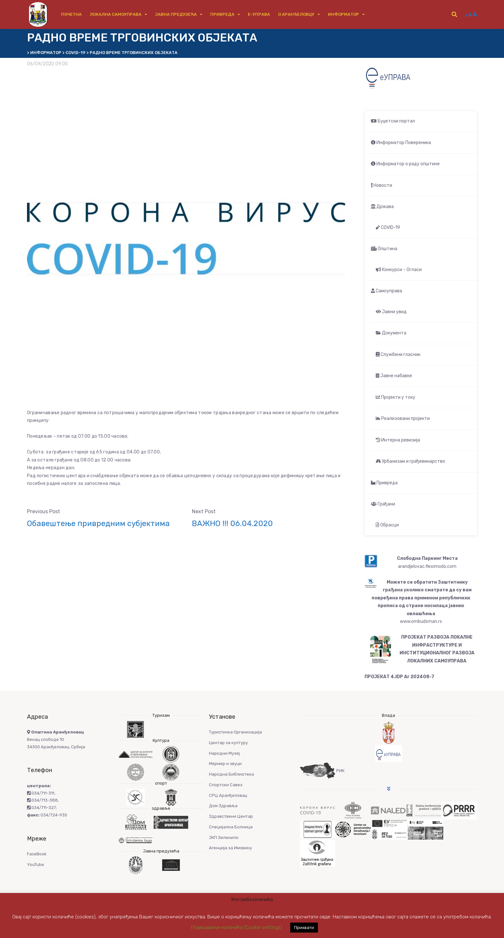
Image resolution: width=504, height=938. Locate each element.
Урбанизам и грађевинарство (410, 461)
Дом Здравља (223, 805)
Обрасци (387, 525)
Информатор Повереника (401, 142)
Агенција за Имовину (230, 847)
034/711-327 (41, 807)
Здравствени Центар (231, 816)
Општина (384, 248)
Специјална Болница (231, 826)
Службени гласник (398, 354)
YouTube (35, 864)
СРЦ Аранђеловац (228, 795)
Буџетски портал (393, 121)
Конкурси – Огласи (399, 269)
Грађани (383, 504)
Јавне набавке (394, 375)
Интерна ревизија (398, 440)
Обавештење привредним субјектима (98, 523)
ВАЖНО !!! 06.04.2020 (232, 523)
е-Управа (259, 14)
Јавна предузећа (176, 14)
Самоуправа (386, 291)
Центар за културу (228, 742)
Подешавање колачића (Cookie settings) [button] (236, 927)
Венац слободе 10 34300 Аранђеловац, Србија (56, 739)
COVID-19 (388, 227)
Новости (381, 185)
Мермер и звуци (225, 763)
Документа (391, 333)
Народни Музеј (224, 753)
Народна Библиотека (231, 774)
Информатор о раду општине (405, 164)
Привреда (222, 14)
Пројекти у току (395, 397)
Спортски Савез (225, 784)
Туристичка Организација (235, 732)
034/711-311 (40, 793)
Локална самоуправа (115, 14)
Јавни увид (391, 311)
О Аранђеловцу (296, 14)
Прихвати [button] (304, 927)
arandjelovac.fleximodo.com (427, 566)
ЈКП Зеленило (224, 837)
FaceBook (37, 853)
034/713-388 (42, 800)
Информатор (343, 14)
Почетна (71, 14)
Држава (382, 206)
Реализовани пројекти (403, 418)
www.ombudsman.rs (421, 621)
